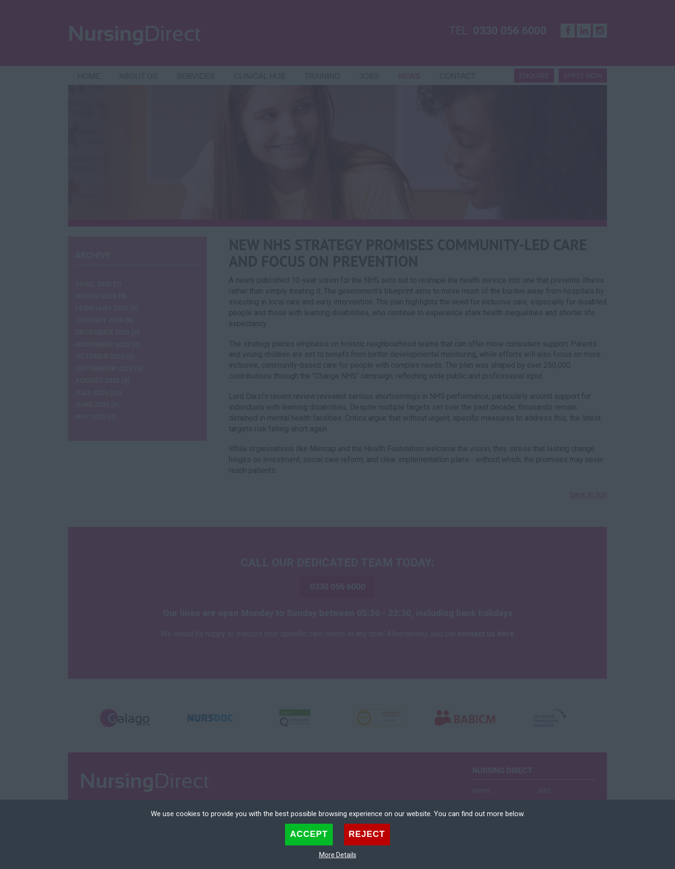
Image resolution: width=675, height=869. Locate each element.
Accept (309, 834)
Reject (367, 834)
